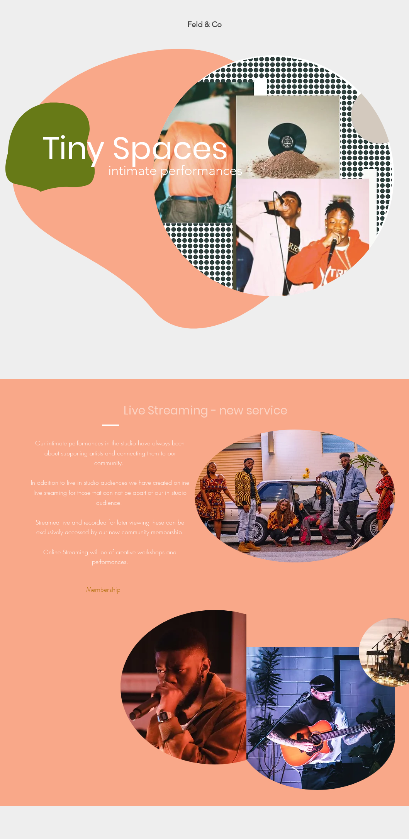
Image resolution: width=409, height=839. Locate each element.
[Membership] (103, 589)
